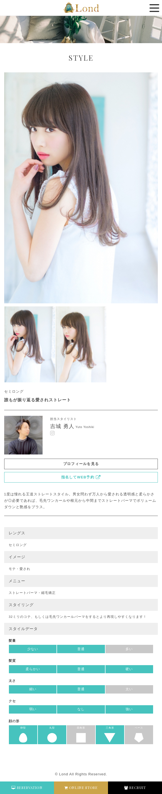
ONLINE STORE (80, 787)
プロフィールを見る (81, 464)
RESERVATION (26, 787)
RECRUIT (135, 787)
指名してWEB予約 (77, 477)
